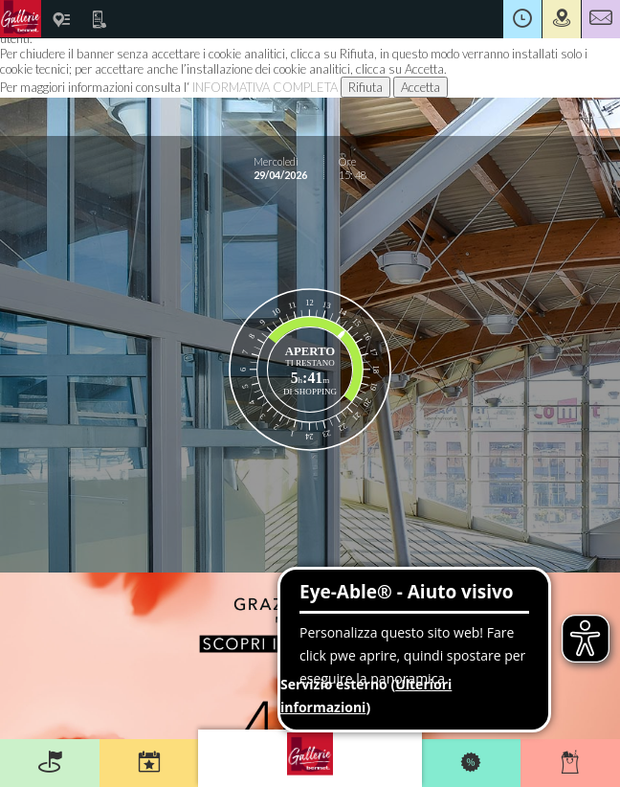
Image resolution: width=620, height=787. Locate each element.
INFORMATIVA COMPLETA (265, 87)
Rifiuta (365, 87)
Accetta (420, 87)
